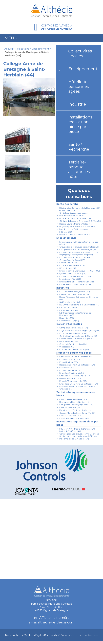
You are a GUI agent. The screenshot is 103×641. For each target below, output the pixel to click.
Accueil (8, 48)
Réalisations (22, 48)
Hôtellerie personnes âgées (78, 86)
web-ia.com (91, 635)
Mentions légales (33, 635)
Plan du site (51, 635)
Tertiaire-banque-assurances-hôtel (79, 169)
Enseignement (40, 48)
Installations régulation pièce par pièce (80, 124)
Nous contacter (14, 635)
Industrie (77, 104)
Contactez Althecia (56, 27)
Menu (9, 38)
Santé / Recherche (78, 147)
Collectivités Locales (80, 53)
